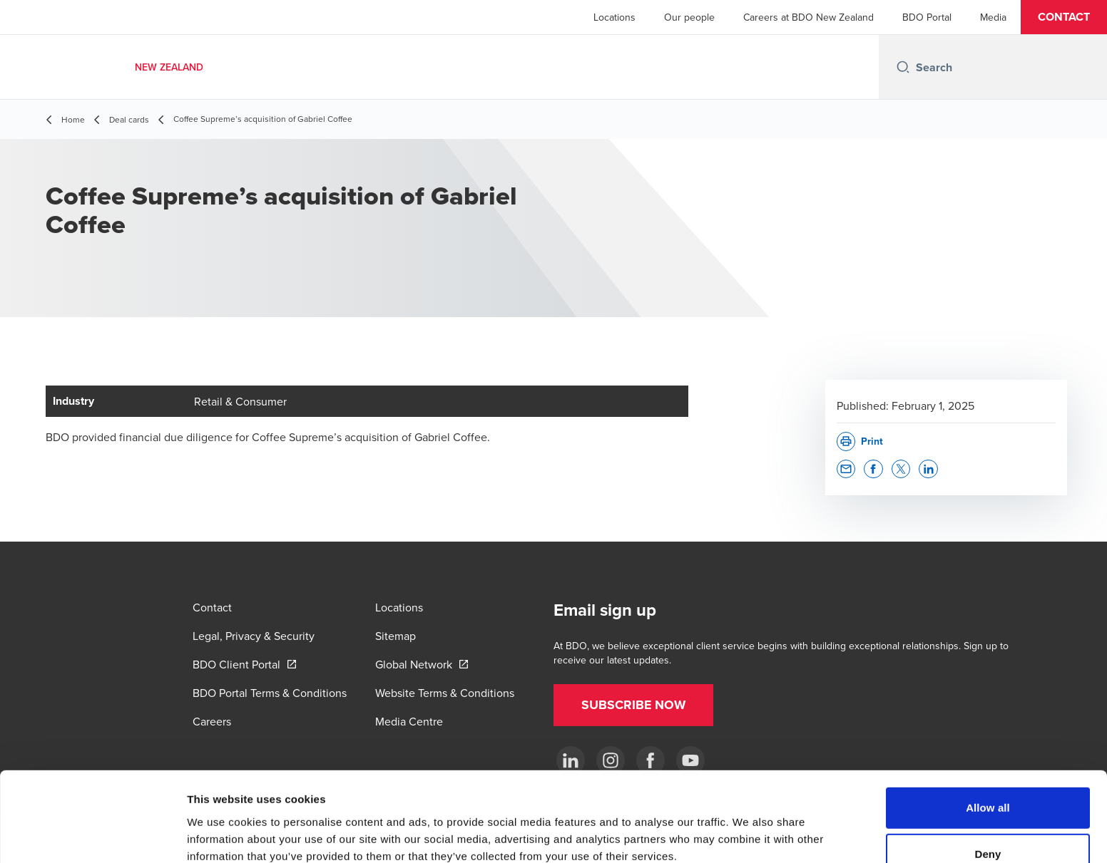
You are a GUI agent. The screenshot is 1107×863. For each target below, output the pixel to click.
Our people (689, 17)
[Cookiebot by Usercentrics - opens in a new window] (92, 835)
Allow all (988, 734)
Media (993, 17)
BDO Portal (927, 17)
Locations (614, 17)
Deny (987, 781)
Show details (748, 835)
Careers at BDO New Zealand (808, 17)
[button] (1064, 17)
